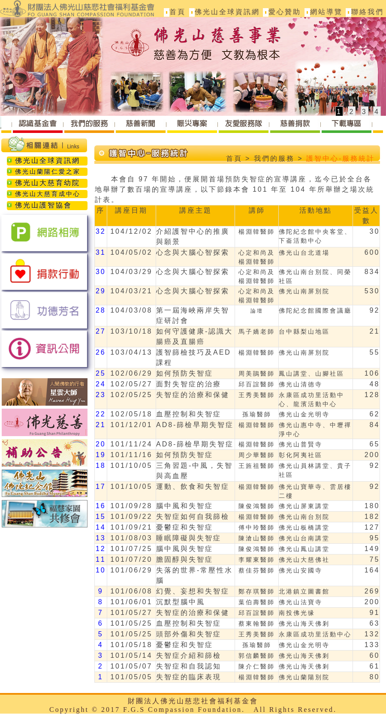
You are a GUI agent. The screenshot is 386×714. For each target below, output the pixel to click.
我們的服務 (274, 158)
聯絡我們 (367, 11)
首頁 (177, 11)
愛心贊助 (284, 11)
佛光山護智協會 (39, 205)
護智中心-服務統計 (340, 158)
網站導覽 (326, 11)
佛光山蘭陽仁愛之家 (44, 171)
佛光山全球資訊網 (227, 11)
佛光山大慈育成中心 (44, 193)
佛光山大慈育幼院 (43, 183)
